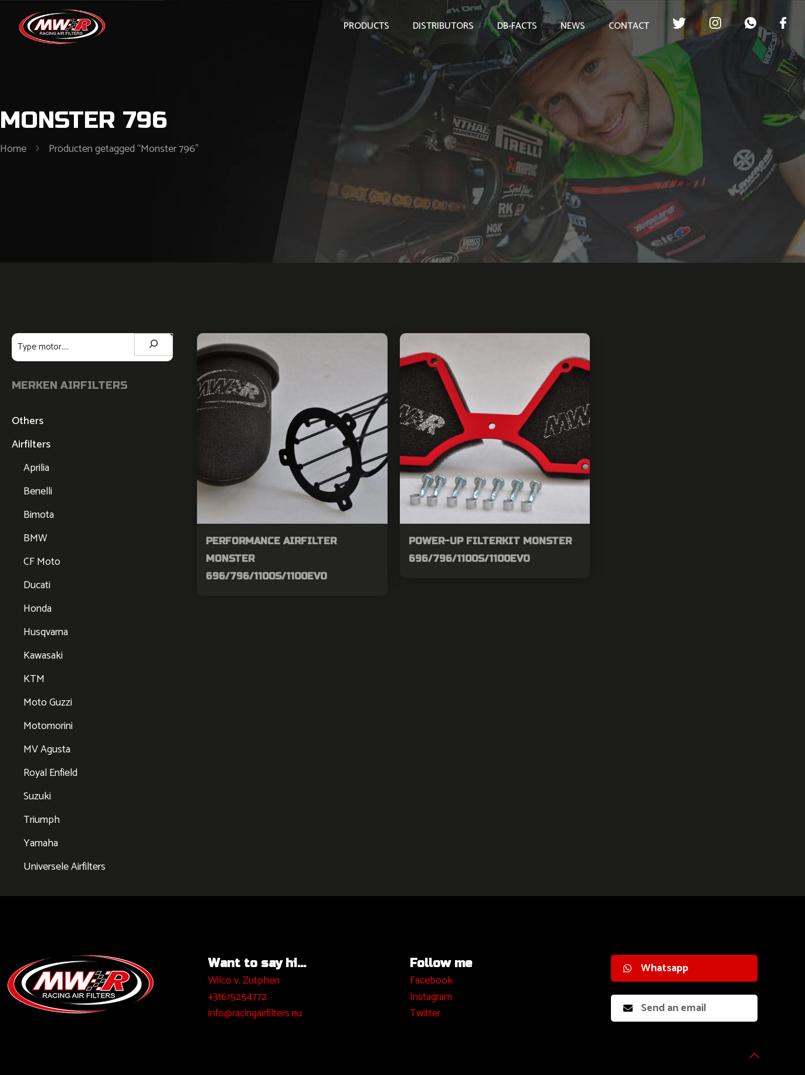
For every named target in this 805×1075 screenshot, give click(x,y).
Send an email (665, 1008)
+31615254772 (237, 997)
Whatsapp (655, 968)
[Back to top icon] (748, 1051)
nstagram (432, 997)
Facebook (431, 980)
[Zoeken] (153, 344)
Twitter (425, 1013)
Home (13, 149)
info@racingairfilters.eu (255, 1013)
